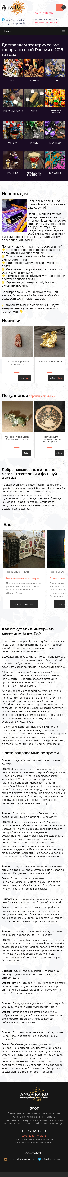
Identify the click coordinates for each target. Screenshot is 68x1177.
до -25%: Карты (44, 13)
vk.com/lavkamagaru (21, 1159)
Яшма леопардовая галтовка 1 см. (17, 362)
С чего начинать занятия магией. (34, 1116)
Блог (34, 1108)
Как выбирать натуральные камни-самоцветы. (34, 1120)
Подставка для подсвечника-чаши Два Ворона (50, 439)
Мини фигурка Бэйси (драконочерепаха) (17, 437)
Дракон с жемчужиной (50, 361)
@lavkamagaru (51, 1159)
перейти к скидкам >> (43, 396)
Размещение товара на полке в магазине (34, 1113)
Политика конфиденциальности (34, 1142)
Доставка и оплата (34, 1135)
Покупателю (34, 1131)
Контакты (34, 1153)
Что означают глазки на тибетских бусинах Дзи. (34, 1123)
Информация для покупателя (34, 1139)
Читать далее (24, 604)
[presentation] (63, 387)
